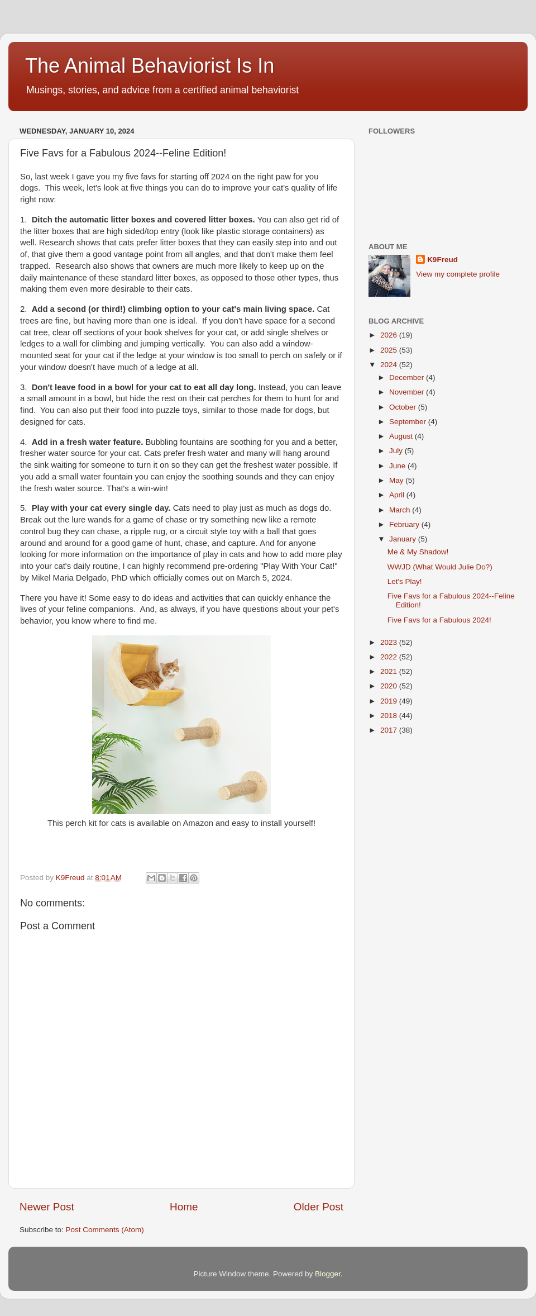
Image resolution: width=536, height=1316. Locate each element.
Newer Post (47, 1207)
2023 (389, 642)
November (407, 392)
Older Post (318, 1207)
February (405, 524)
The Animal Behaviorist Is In (149, 65)
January (403, 539)
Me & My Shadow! (418, 552)
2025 (389, 350)
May (397, 480)
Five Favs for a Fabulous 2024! (439, 620)
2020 (389, 686)
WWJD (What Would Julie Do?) (439, 567)
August (402, 436)
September (408, 421)
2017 (389, 730)
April (397, 495)
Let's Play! (404, 581)
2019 (389, 701)
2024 (389, 364)
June (398, 466)
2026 (389, 335)
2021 (389, 671)
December (407, 377)
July (397, 450)
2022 (389, 657)
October (403, 407)
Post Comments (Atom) (105, 1229)
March (400, 510)
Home (184, 1207)
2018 (389, 715)
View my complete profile (458, 274)
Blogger (328, 1274)
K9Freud (442, 259)
